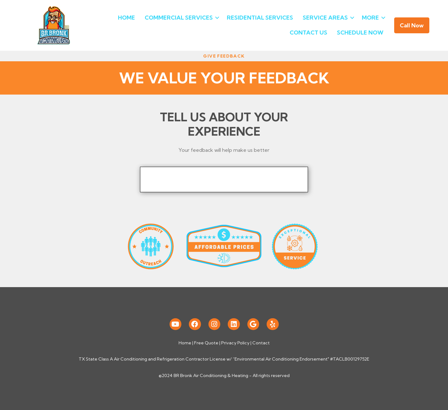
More (370, 17)
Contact (261, 343)
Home (126, 17)
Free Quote (206, 343)
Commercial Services (179, 17)
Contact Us (308, 32)
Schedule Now (360, 32)
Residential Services (260, 17)
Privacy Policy (235, 343)
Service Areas (325, 17)
